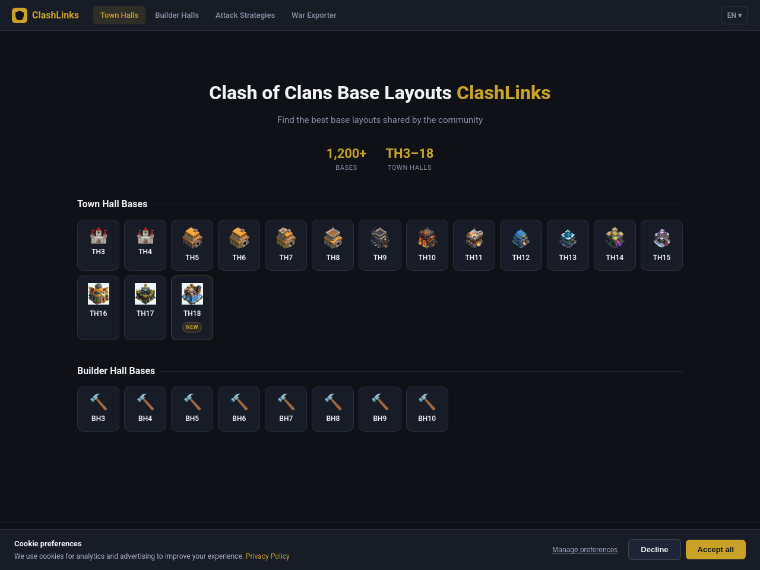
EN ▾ (734, 15)
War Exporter (314, 15)
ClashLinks (45, 15)
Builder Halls (177, 15)
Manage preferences (585, 550)
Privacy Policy (268, 556)
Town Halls (119, 15)
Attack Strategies (245, 15)
